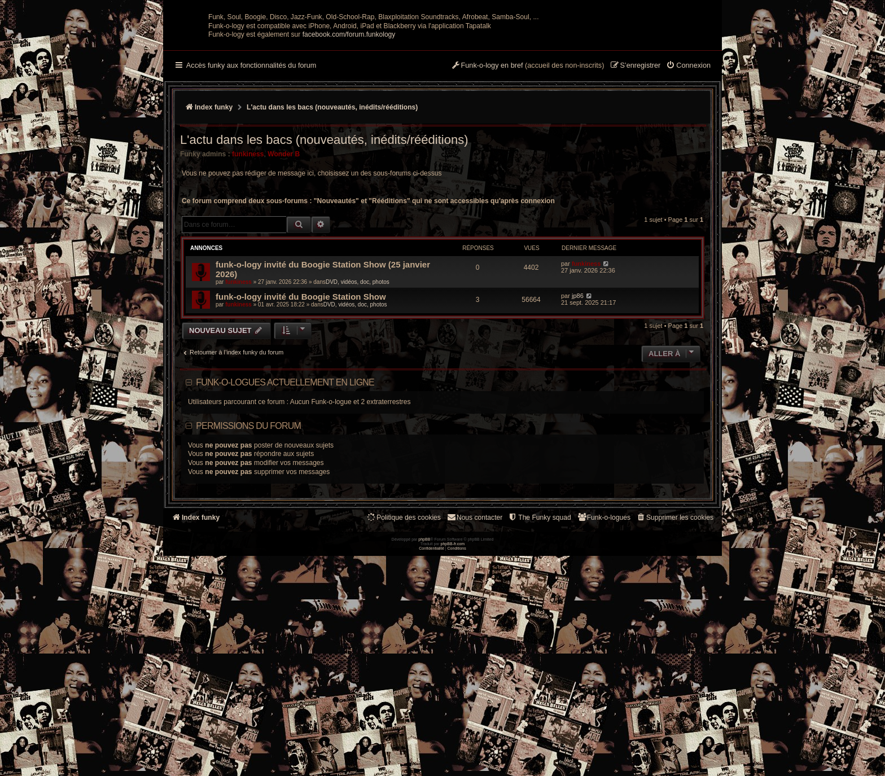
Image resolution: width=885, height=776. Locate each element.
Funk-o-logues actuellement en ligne (285, 493)
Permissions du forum (248, 536)
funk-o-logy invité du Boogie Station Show (301, 407)
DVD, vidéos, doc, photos (357, 392)
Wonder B (284, 265)
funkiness (248, 265)
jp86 (578, 406)
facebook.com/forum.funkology (349, 145)
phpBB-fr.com (453, 764)
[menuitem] (688, 177)
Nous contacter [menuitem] (474, 628)
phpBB (424, 759)
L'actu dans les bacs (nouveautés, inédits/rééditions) (324, 250)
